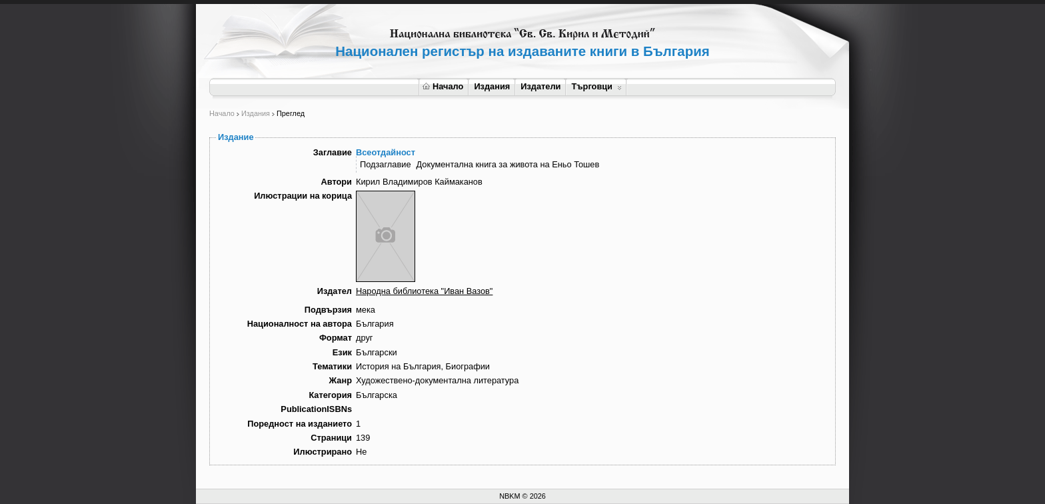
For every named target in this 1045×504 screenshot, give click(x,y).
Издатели (540, 86)
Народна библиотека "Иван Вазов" (424, 291)
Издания (492, 86)
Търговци (596, 86)
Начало (443, 86)
